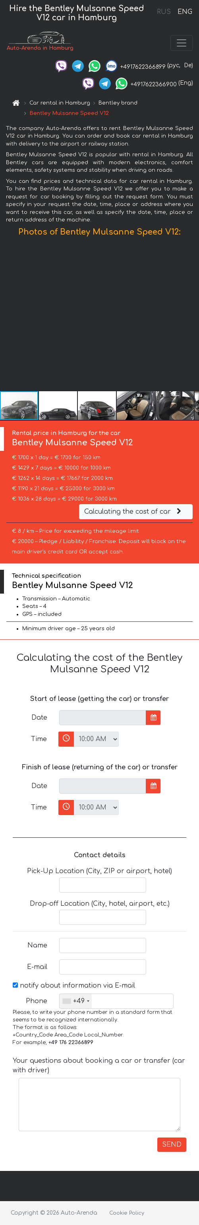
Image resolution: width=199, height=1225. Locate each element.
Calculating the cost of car (134, 511)
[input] (102, 717)
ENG (185, 12)
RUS (164, 12)
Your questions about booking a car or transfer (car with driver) (99, 1065)
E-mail (37, 967)
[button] (191, 315)
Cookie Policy (126, 1213)
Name (37, 945)
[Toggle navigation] (181, 43)
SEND (172, 1144)
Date (39, 717)
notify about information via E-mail (74, 985)
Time (39, 739)
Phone (36, 1001)
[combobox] (76, 1001)
